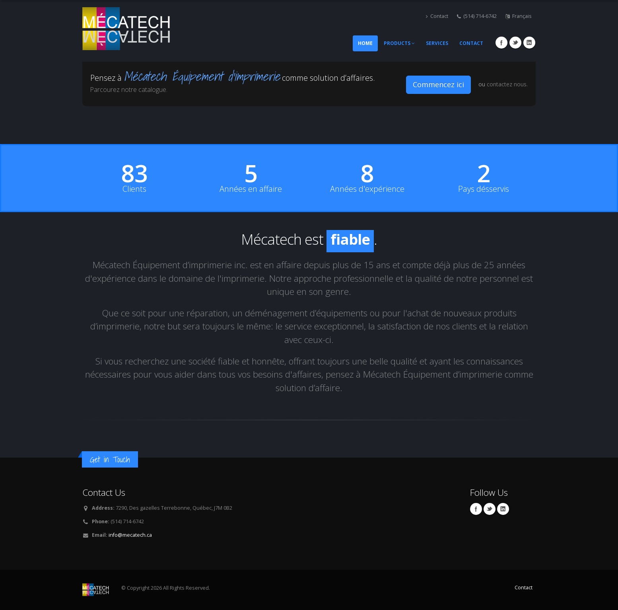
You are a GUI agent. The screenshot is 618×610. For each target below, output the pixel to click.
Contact (437, 16)
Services (437, 43)
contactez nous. (507, 84)
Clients (134, 189)
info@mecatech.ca (130, 535)
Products (399, 43)
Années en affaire (251, 189)
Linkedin (529, 43)
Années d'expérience (367, 189)
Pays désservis (483, 189)
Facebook (501, 43)
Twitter (515, 43)
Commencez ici (438, 84)
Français (518, 16)
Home (365, 43)
